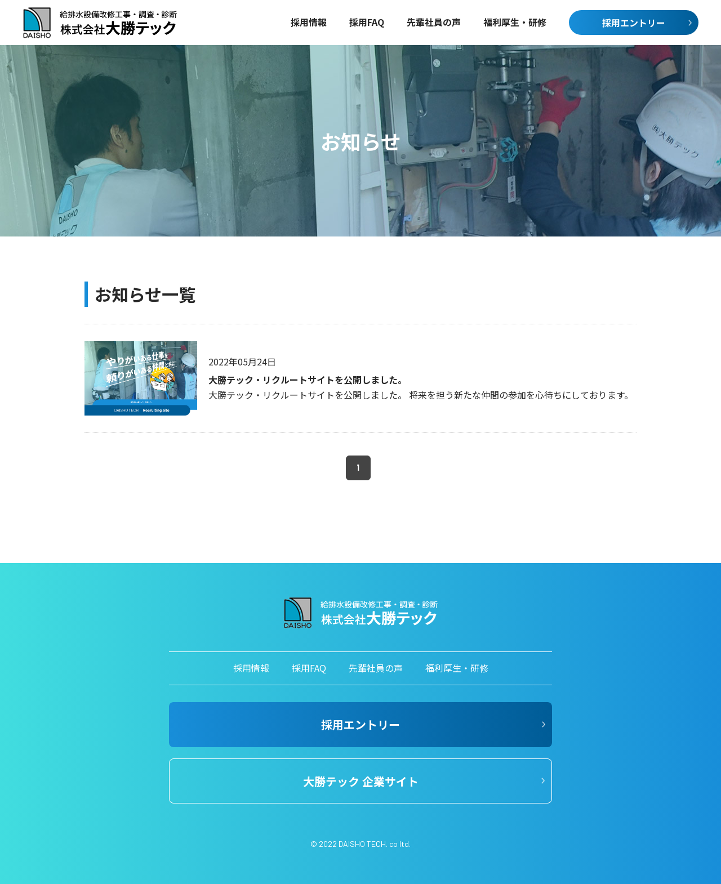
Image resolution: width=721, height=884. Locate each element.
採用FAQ (309, 668)
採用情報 (251, 668)
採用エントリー (633, 22)
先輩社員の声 (376, 668)
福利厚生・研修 (456, 668)
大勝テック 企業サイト (361, 781)
